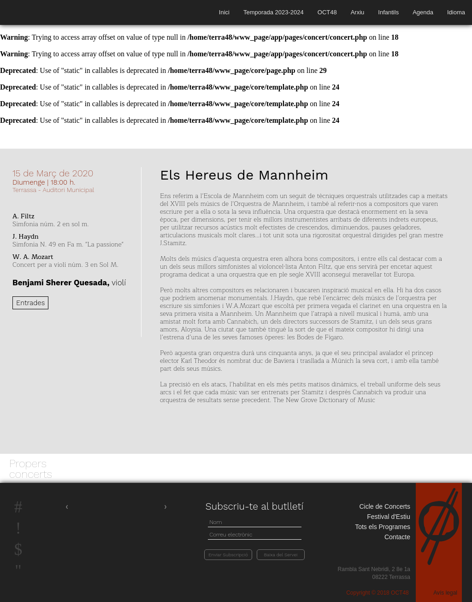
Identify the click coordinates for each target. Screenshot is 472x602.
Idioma (456, 12)
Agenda (423, 12)
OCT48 (327, 12)
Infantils (388, 12)
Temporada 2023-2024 (273, 12)
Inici (224, 12)
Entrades (30, 303)
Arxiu (358, 12)
